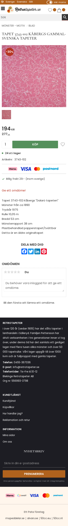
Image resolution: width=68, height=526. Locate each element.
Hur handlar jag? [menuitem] (13, 413)
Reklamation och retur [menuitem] (16, 420)
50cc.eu (46, 518)
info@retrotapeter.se (26, 367)
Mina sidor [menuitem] (9, 435)
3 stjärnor (12, 272)
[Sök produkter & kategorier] (31, 17)
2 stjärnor (8, 272)
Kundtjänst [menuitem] (9, 401)
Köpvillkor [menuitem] (8, 407)
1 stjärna (5, 272)
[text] (34, 129)
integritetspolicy (57, 481)
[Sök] (65, 17)
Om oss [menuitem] (7, 441)
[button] (4, 8)
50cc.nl (58, 518)
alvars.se (32, 518)
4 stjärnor (15, 272)
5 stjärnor (18, 272)
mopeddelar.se (14, 518)
